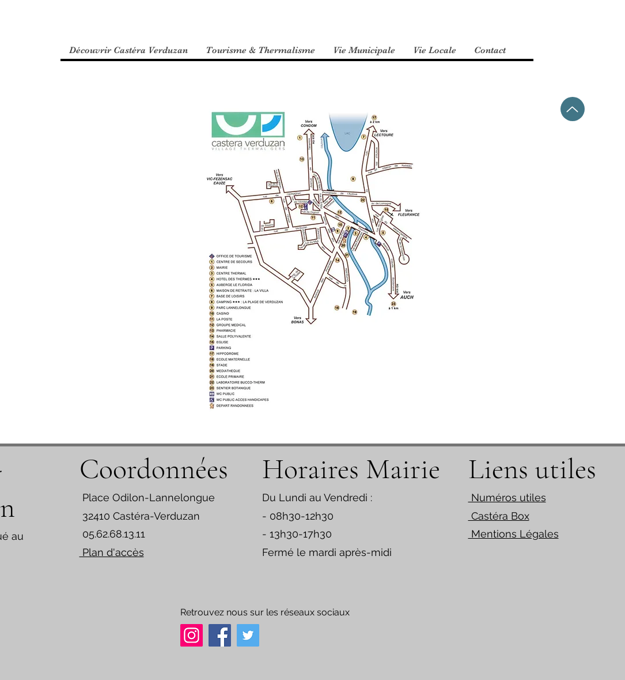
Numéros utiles (507, 497)
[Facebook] (220, 635)
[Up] (572, 109)
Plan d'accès (111, 552)
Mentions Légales (513, 534)
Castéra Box (498, 516)
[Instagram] (191, 635)
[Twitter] (248, 635)
